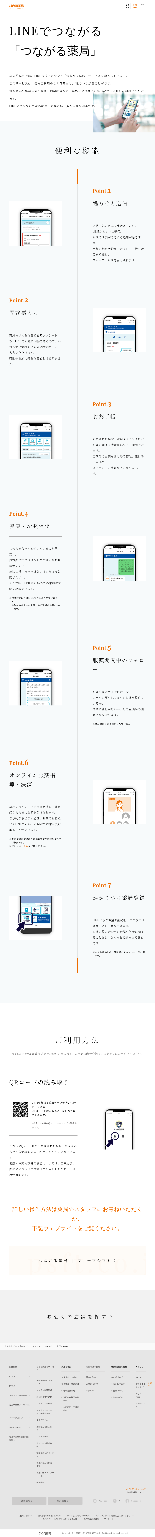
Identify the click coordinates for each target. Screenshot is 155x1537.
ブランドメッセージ (18, 1395)
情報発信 (40, 1482)
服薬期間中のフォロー (44, 1382)
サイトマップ (109, 1518)
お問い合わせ (15, 1427)
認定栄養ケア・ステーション (45, 1474)
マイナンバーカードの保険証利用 (44, 1412)
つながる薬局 (42, 1436)
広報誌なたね (141, 1405)
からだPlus (139, 1395)
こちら (24, 846)
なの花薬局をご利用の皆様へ (19, 1438)
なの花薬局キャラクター (19, 1406)
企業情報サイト (29, 1500)
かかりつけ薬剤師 (44, 1390)
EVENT (12, 1386)
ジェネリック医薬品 (45, 1403)
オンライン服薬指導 (44, 1444)
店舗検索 (13, 1366)
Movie (138, 1377)
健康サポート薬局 (69, 1377)
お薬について (92, 1384)
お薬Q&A (90, 1390)
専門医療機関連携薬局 (71, 1399)
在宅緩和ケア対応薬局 (71, 1408)
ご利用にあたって (25, 1515)
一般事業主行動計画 (90, 1518)
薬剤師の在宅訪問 (44, 1396)
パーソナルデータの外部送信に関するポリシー (115, 1515)
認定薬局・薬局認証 (70, 1384)
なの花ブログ (117, 1377)
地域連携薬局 (69, 1390)
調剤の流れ (91, 1377)
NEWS (12, 1376)
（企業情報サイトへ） (136, 1490)
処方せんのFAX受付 (44, 1428)
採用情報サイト (65, 1500)
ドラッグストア (16, 1417)
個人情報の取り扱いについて (50, 1515)
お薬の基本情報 (93, 1366)
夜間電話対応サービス (45, 1454)
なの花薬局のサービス (45, 1368)
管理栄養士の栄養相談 (44, 1464)
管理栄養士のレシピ (141, 1385)
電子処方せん (42, 1420)
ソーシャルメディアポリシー (79, 1515)
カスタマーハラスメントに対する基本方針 (60, 1518)
